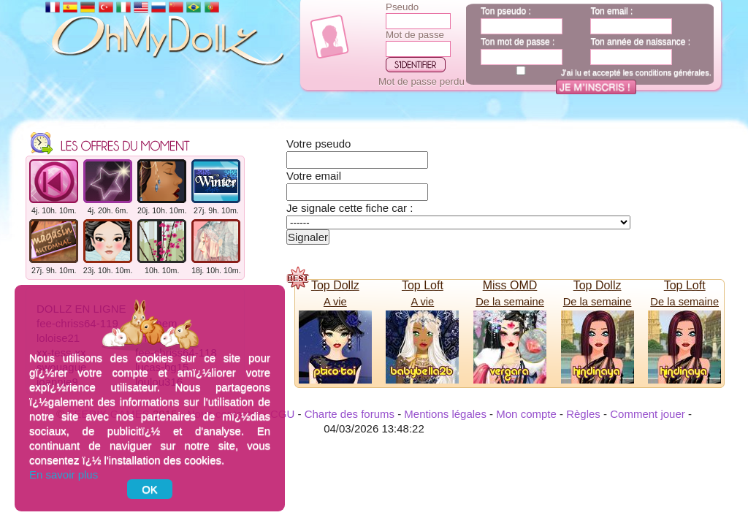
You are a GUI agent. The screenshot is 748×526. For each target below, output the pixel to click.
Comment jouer (647, 414)
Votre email (313, 175)
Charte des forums (349, 414)
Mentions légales (445, 414)
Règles (583, 414)
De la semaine (510, 302)
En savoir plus (63, 474)
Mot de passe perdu (421, 81)
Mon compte (526, 414)
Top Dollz (335, 285)
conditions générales (672, 72)
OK (150, 489)
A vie (335, 302)
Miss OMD (510, 285)
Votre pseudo (318, 143)
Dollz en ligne (81, 279)
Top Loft (422, 285)
